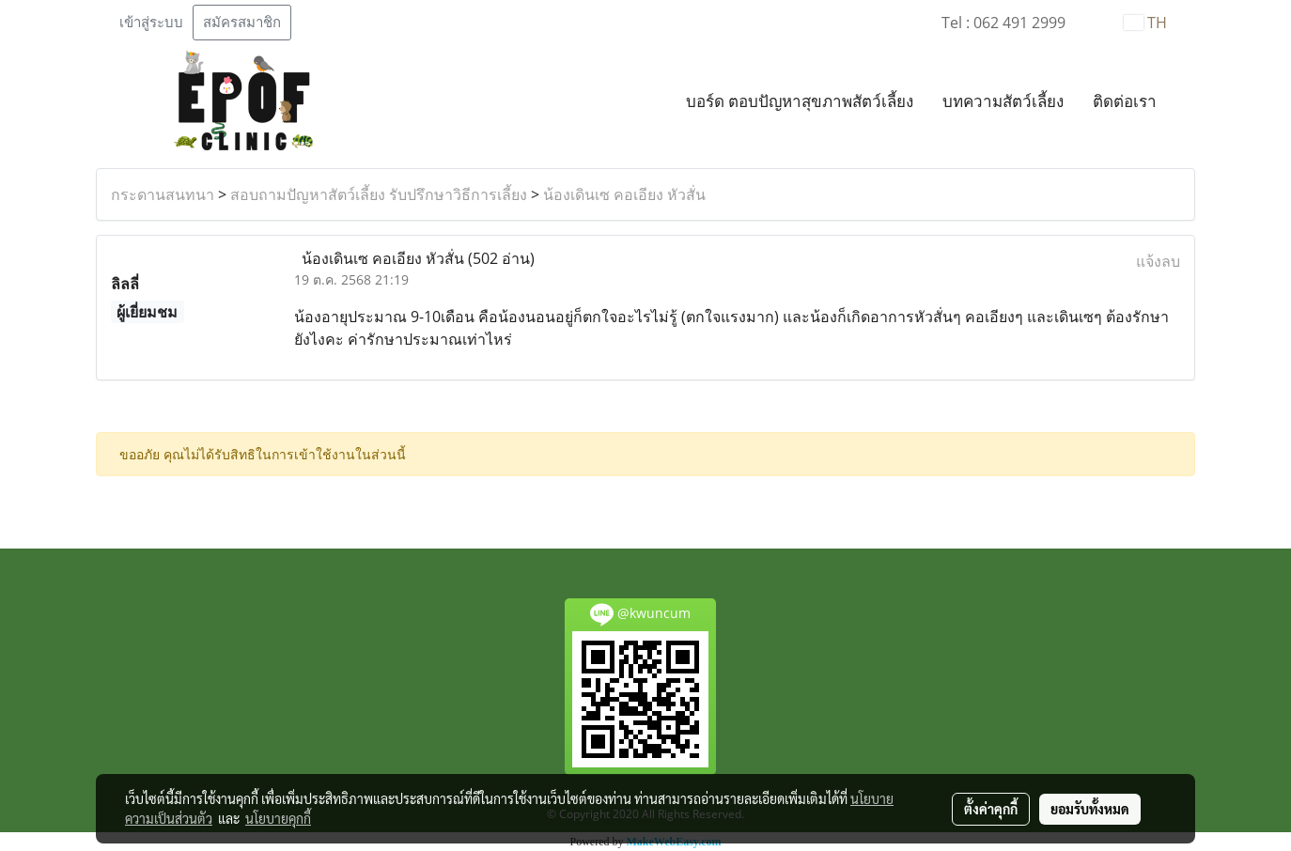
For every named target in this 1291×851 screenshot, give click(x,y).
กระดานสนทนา (162, 194)
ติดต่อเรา (1125, 102)
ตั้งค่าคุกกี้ (991, 808)
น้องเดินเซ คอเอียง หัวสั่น (624, 194)
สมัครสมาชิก (242, 22)
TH (1145, 22)
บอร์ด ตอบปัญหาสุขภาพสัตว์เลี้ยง (799, 102)
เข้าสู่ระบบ (151, 22)
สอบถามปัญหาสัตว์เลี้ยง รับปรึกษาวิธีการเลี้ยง (378, 194)
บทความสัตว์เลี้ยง (1003, 102)
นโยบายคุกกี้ (278, 818)
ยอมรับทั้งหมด (1089, 808)
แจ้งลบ (1158, 261)
